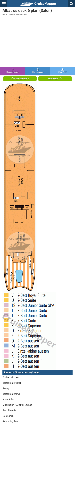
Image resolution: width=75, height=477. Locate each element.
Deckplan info (12, 70)
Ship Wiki (62, 70)
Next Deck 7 (55, 78)
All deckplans (37, 70)
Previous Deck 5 (20, 78)
